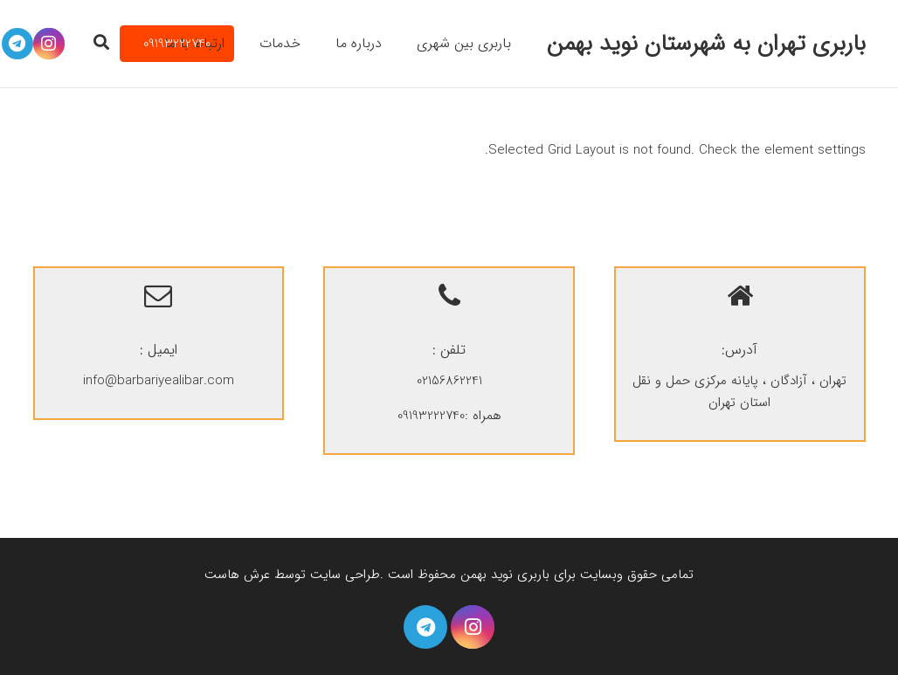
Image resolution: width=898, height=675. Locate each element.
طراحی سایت (345, 574)
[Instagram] (472, 627)
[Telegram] (425, 627)
